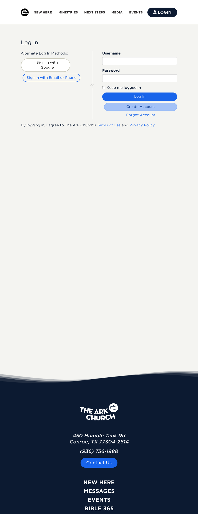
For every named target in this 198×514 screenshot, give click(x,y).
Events (99, 500)
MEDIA (117, 12)
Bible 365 (99, 508)
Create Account (140, 107)
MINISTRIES (68, 12)
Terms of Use (108, 125)
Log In (139, 96)
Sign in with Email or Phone (51, 78)
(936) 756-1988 (99, 451)
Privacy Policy (142, 125)
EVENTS (136, 12)
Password (111, 70)
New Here (99, 482)
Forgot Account (140, 115)
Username (111, 53)
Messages (99, 491)
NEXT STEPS (94, 12)
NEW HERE (43, 12)
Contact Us (99, 462)
